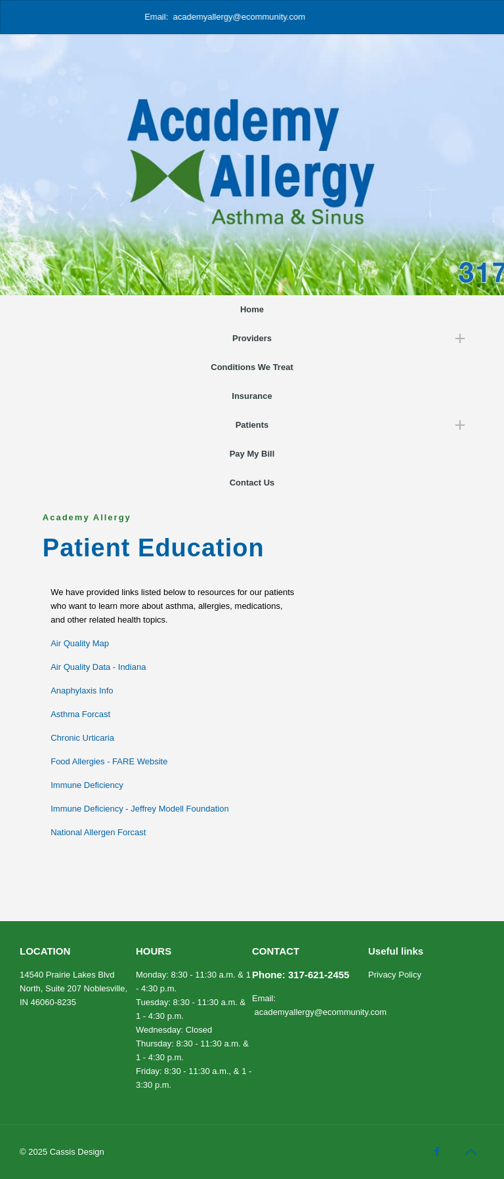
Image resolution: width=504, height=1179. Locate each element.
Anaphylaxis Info (82, 690)
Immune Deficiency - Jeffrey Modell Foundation (139, 809)
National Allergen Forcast (98, 832)
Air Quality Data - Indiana (98, 667)
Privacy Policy (394, 975)
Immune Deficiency (87, 785)
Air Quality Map (80, 643)
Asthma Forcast (80, 714)
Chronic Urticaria (82, 738)
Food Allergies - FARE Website (109, 761)
